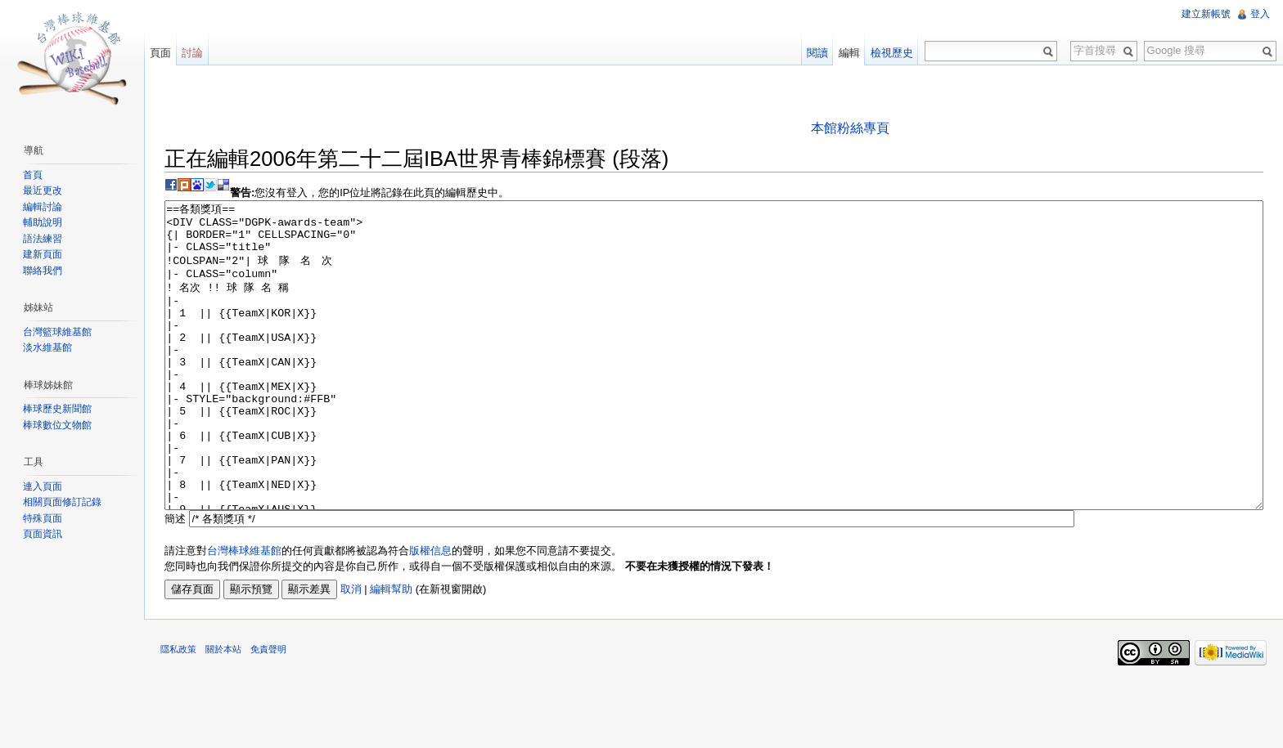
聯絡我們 (42, 270)
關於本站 (223, 710)
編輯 (849, 53)
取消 (351, 650)
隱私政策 (178, 710)
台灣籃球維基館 (57, 332)
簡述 (175, 580)
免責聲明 (268, 710)
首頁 (33, 175)
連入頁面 (42, 486)
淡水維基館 (47, 347)
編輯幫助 (391, 650)
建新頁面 (42, 254)
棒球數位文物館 (57, 425)
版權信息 (430, 612)
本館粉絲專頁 (850, 128)
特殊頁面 (42, 518)
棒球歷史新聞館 (57, 408)
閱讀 (817, 53)
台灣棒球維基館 (244, 612)
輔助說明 (42, 222)
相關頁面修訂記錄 (62, 502)
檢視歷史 (892, 53)
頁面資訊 (42, 534)
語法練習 (42, 238)
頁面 (160, 53)
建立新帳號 (1206, 14)
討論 (192, 53)
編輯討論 (42, 207)
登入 (1260, 14)
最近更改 (42, 190)
